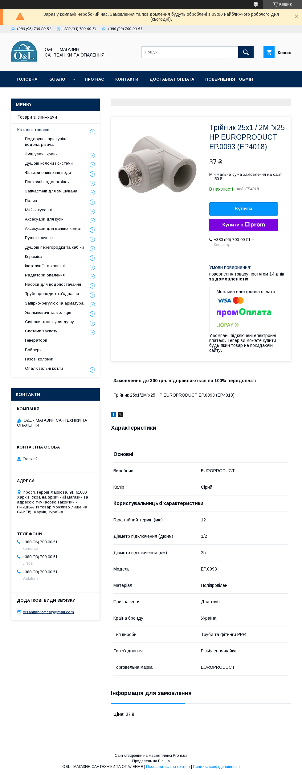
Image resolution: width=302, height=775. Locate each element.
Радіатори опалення (45, 275)
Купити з (243, 225)
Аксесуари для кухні (44, 219)
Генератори (36, 340)
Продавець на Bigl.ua (151, 761)
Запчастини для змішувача (51, 191)
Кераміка (33, 256)
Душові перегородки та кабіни (54, 247)
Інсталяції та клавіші (45, 265)
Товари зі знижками (41, 95)
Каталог (57, 79)
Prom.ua (180, 755)
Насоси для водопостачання (53, 284)
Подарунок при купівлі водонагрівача (46, 142)
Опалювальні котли (44, 368)
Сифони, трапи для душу (49, 321)
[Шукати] (246, 52)
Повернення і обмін (229, 79)
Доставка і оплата (171, 79)
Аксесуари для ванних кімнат (53, 228)
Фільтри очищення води (48, 172)
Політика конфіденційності (137, 95)
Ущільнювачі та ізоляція (48, 312)
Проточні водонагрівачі (48, 181)
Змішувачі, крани (41, 154)
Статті (84, 95)
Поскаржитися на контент (168, 766)
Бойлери (33, 349)
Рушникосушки (39, 237)
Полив (31, 200)
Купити (243, 208)
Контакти (126, 79)
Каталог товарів (33, 129)
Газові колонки (39, 359)
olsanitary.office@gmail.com (48, 611)
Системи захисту (41, 331)
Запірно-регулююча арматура (54, 303)
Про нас (94, 79)
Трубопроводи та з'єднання (52, 293)
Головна (27, 79)
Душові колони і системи (49, 163)
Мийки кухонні (38, 210)
